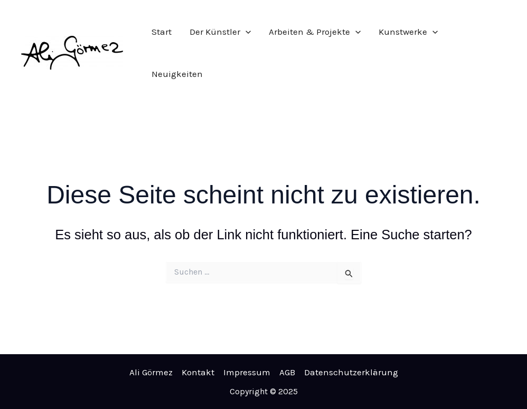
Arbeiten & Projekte (315, 32)
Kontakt (198, 372)
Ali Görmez (151, 372)
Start (162, 31)
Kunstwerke (408, 32)
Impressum (246, 372)
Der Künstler (220, 32)
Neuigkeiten (177, 74)
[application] (245, 32)
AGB (287, 372)
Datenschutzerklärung (351, 372)
